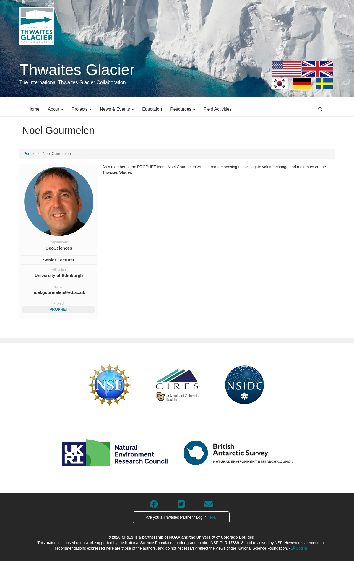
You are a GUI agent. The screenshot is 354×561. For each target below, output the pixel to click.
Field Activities (217, 109)
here (211, 517)
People (30, 153)
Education (152, 109)
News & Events (117, 109)
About (55, 109)
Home (34, 109)
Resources (182, 109)
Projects (82, 109)
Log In (299, 548)
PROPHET (59, 309)
